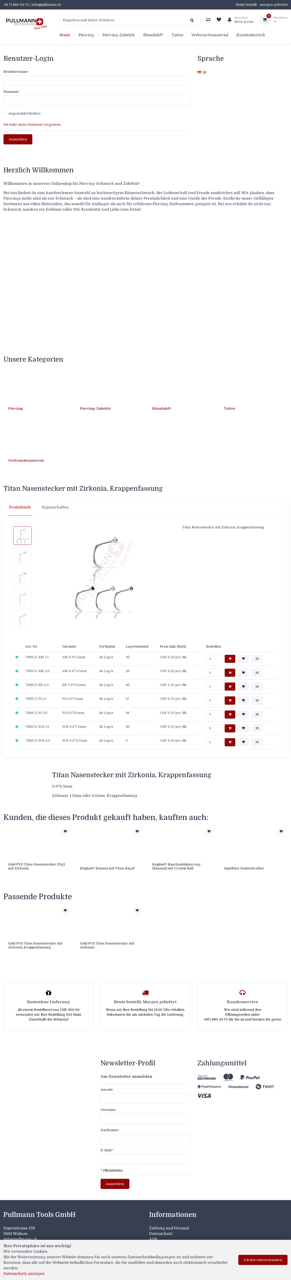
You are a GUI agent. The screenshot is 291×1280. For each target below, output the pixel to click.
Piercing (86, 35)
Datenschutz (160, 1229)
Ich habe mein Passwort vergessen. (32, 124)
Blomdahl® (153, 35)
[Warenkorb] (273, 20)
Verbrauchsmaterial (209, 35)
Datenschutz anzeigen (24, 1274)
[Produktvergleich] (208, 20)
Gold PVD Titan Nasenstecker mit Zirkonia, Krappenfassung (35, 942)
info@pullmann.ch (20, 1235)
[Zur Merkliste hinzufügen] (65, 829)
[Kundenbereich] (239, 20)
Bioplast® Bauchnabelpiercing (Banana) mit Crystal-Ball (176, 864)
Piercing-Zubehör (118, 35)
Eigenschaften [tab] (55, 505)
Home (64, 35)
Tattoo (177, 35)
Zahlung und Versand (169, 1224)
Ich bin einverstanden (263, 1260)
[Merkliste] (219, 20)
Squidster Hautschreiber (244, 866)
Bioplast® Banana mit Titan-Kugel (107, 866)
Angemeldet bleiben (24, 113)
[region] (145, 505)
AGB (153, 1235)
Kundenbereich (250, 35)
